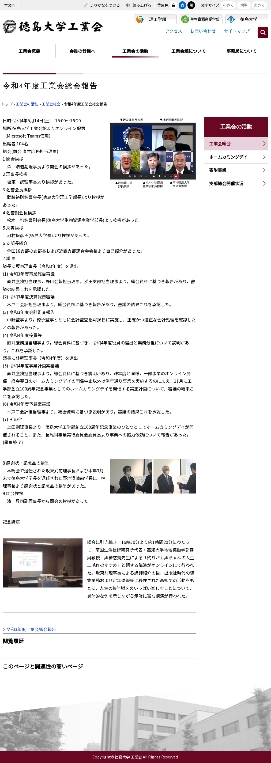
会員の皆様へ (82, 51)
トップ (7, 104)
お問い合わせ (203, 31)
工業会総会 (51, 104)
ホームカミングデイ (228, 157)
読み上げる (142, 5)
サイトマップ (237, 31)
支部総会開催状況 (226, 183)
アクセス (173, 31)
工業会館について (188, 51)
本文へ (9, 5)
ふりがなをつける (105, 5)
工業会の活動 (135, 51)
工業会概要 (29, 51)
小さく (228, 5)
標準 (244, 5)
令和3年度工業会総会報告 (31, 629)
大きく (259, 5)
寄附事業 (217, 170)
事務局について (242, 51)
